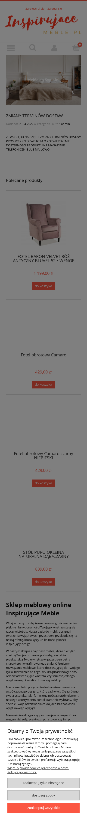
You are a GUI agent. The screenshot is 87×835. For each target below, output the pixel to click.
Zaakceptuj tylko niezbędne (43, 783)
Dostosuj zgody (43, 795)
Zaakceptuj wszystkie (43, 808)
